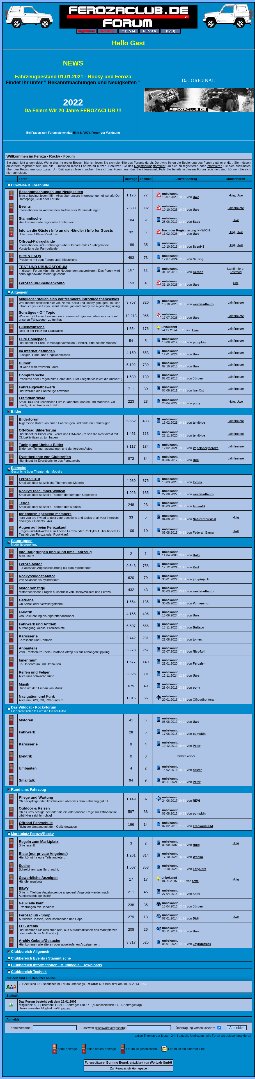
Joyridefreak (202, 944)
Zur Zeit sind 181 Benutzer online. (31, 978)
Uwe (196, 197)
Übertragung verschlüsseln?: (195, 1027)
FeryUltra (199, 869)
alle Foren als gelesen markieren (228, 1035)
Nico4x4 (199, 651)
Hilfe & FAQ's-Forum (87, 132)
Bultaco (198, 627)
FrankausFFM (203, 826)
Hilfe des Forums (132, 162)
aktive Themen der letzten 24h (155, 1035)
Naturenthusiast (204, 519)
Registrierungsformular (149, 166)
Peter (197, 745)
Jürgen (198, 378)
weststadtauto (203, 304)
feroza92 (199, 506)
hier (9, 172)
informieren (214, 166)
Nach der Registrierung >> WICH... (187, 230)
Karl (196, 567)
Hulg (232, 195)
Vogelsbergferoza (206, 448)
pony (196, 403)
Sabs (196, 221)
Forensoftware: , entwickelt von (128, 1062)
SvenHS (199, 246)
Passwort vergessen (110, 1027)
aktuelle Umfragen (191, 1035)
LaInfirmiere (236, 208)
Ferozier (199, 663)
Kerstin (198, 272)
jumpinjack (201, 579)
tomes (197, 482)
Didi (235, 283)
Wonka (198, 856)
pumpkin (199, 342)
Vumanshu (200, 603)
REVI (196, 800)
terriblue (199, 422)
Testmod (236, 272)
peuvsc (66, 1008)
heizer (197, 769)
